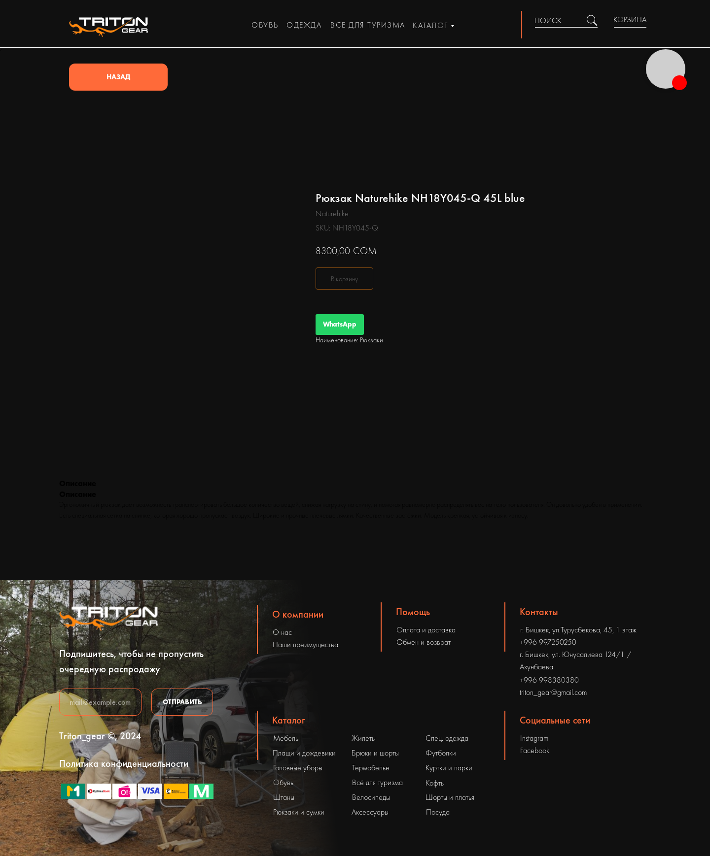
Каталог (288, 720)
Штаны (283, 797)
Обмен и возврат (423, 642)
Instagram (534, 738)
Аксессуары (370, 812)
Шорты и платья (450, 797)
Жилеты (364, 738)
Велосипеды (371, 797)
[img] (592, 20)
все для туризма (367, 25)
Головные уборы (297, 767)
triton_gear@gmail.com (553, 692)
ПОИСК (548, 20)
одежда (303, 25)
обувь (265, 25)
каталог (430, 25)
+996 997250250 (548, 642)
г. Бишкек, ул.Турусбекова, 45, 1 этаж (578, 630)
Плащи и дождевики (304, 753)
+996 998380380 (549, 680)
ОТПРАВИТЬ (182, 701)
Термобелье (371, 767)
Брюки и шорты (375, 753)
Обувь (283, 782)
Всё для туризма (377, 782)
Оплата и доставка (426, 630)
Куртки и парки (449, 767)
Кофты (435, 783)
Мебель (285, 738)
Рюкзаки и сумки (298, 812)
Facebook (534, 750)
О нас (282, 632)
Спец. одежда (447, 738)
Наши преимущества (305, 644)
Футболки (441, 753)
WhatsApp (339, 324)
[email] (100, 702)
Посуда (438, 812)
